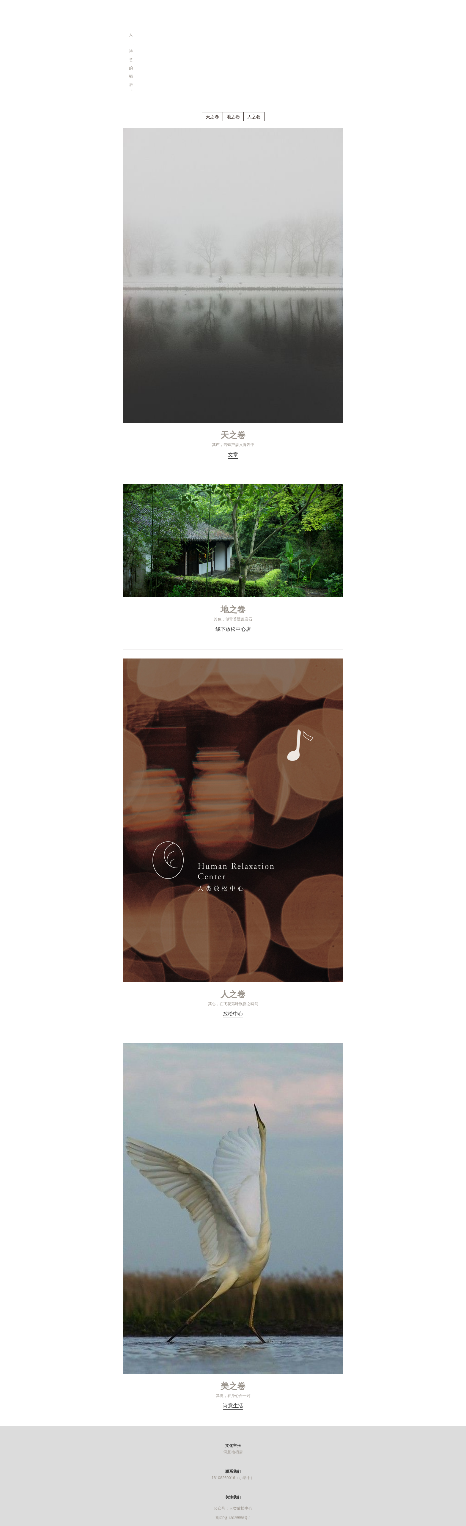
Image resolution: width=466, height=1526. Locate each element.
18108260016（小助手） (233, 1477)
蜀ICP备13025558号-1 (233, 1518)
